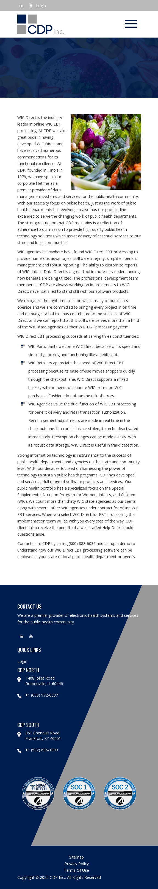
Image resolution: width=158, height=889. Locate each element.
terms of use (76, 870)
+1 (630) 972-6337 (37, 695)
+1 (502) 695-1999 (37, 749)
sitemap (76, 857)
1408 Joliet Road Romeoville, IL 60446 (44, 680)
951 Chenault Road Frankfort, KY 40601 (43, 735)
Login (41, 5)
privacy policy (77, 863)
